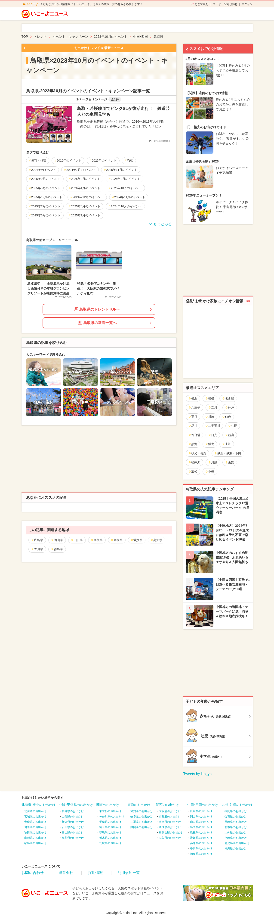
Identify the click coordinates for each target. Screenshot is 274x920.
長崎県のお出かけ (236, 821)
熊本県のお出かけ (236, 827)
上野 (226, 444)
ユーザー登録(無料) (225, 4)
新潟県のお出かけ (73, 821)
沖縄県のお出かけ (236, 848)
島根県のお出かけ (201, 832)
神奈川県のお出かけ (111, 816)
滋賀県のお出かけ (170, 837)
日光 (212, 435)
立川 (212, 407)
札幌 (232, 425)
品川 (192, 425)
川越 (212, 462)
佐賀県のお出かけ (236, 816)
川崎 (209, 416)
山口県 (77, 540)
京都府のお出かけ (170, 816)
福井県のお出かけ (73, 837)
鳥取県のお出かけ (201, 827)
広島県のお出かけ (201, 811)
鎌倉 (209, 444)
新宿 (229, 435)
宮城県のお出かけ (35, 816)
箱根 (209, 398)
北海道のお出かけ (35, 811)
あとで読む (202, 4)
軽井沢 (194, 462)
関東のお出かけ (107, 805)
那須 (192, 416)
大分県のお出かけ (236, 832)
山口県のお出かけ (201, 821)
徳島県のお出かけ (201, 853)
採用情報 (95, 873)
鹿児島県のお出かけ (237, 843)
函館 (229, 462)
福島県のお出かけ (35, 843)
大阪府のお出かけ (170, 811)
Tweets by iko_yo (197, 774)
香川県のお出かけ (201, 848)
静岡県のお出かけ (141, 827)
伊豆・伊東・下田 (227, 453)
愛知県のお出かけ (141, 811)
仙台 (226, 416)
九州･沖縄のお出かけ (237, 805)
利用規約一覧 (129, 873)
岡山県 (57, 540)
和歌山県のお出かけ (171, 832)
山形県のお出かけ (35, 837)
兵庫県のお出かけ (170, 821)
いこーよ (32, 4)
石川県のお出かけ (73, 827)
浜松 (192, 471)
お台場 (194, 435)
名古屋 (228, 398)
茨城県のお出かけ (110, 843)
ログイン (247, 4)
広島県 (37, 540)
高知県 (156, 540)
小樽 (209, 471)
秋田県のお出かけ (35, 832)
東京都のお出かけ (110, 811)
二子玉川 (212, 425)
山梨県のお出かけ (73, 816)
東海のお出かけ (139, 805)
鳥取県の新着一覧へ (97, 323)
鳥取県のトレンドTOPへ (97, 309)
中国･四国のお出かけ (202, 805)
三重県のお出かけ (141, 821)
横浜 (192, 398)
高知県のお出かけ (201, 843)
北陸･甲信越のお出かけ (76, 805)
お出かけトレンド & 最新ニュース (99, 48)
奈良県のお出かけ (170, 827)
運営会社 (65, 873)
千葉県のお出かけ (110, 821)
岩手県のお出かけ (35, 827)
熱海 (192, 444)
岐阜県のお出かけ (141, 816)
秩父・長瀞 (197, 453)
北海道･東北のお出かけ (38, 805)
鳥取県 (97, 540)
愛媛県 (136, 540)
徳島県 (57, 549)
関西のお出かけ (167, 805)
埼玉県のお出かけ (110, 827)
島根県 (117, 540)
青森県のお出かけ (35, 821)
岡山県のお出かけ (201, 816)
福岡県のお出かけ (236, 811)
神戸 (229, 407)
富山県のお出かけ (73, 832)
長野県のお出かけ (73, 811)
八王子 (194, 407)
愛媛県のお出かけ (201, 837)
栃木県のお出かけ (110, 837)
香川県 (37, 549)
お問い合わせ (33, 873)
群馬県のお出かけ (110, 832)
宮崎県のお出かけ (236, 837)
